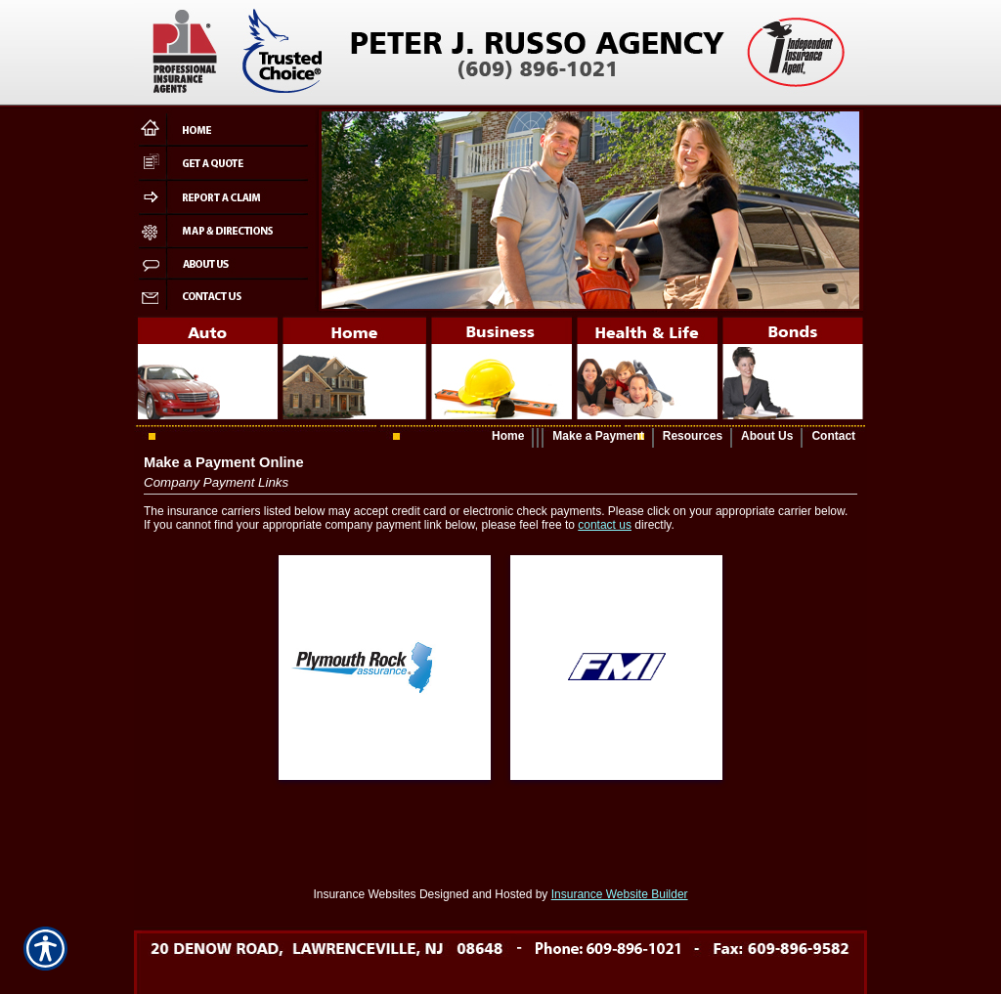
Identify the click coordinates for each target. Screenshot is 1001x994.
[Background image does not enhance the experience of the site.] (500, 437)
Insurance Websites (364, 894)
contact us (604, 525)
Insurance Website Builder (619, 894)
